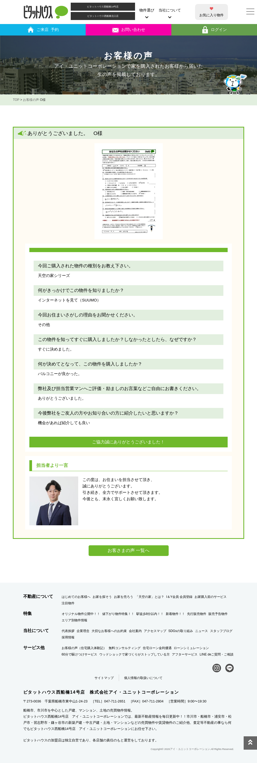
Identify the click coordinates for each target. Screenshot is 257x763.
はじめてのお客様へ (76, 597)
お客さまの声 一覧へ (129, 550)
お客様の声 (31, 100)
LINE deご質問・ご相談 (217, 654)
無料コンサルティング (125, 648)
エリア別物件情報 (74, 620)
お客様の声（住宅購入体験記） (84, 648)
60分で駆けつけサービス (79, 654)
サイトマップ (104, 678)
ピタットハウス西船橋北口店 (102, 16)
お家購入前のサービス (211, 597)
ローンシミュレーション (191, 648)
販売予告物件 (218, 614)
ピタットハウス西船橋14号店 (102, 6)
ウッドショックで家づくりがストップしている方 (134, 654)
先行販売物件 (196, 614)
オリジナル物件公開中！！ (81, 614)
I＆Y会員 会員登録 (179, 597)
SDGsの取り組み (180, 631)
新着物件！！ (175, 614)
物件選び (146, 13)
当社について (170, 13)
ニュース (201, 631)
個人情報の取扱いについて (143, 678)
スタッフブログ (221, 631)
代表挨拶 (68, 631)
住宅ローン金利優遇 (157, 648)
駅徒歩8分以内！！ (150, 614)
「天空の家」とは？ (149, 597)
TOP (16, 100)
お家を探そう (102, 597)
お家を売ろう (123, 597)
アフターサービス (184, 654)
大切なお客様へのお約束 (109, 631)
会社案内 (135, 631)
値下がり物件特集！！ (118, 614)
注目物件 (68, 603)
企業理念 (83, 631)
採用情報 (68, 637)
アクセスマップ (155, 631)
